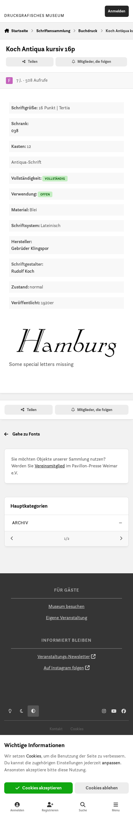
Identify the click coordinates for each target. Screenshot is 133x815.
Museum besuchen (66, 606)
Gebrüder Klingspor (30, 248)
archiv (20, 522)
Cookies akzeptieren (38, 788)
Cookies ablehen (102, 788)
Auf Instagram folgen (64, 667)
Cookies (76, 728)
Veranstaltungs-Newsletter (63, 656)
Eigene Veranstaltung (66, 617)
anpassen (111, 762)
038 (14, 130)
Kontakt (56, 728)
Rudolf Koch (22, 271)
